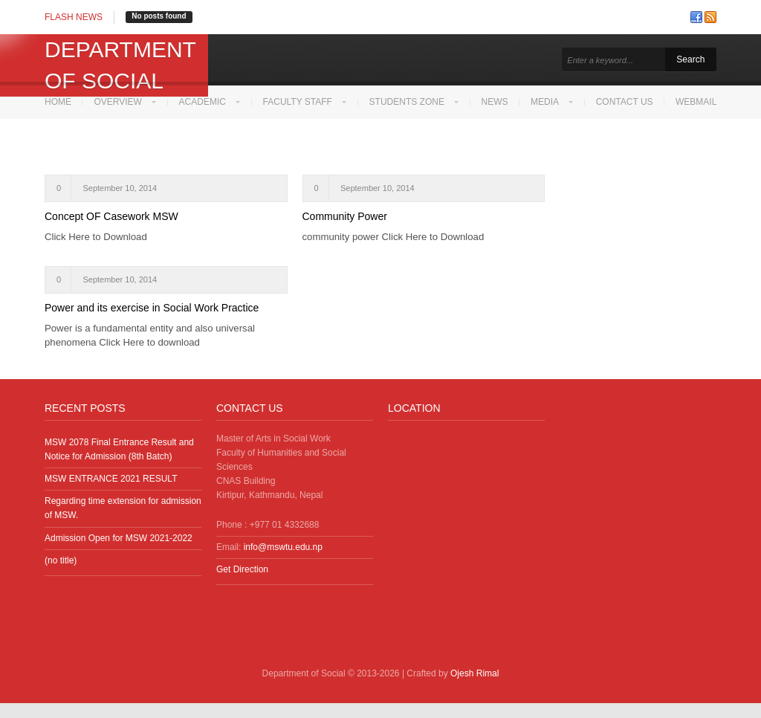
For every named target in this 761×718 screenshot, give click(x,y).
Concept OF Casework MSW (111, 231)
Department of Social (120, 65)
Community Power (344, 231)
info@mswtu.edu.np (283, 562)
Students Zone (409, 102)
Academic (203, 102)
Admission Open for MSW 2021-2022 (118, 553)
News (499, 102)
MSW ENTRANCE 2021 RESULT (111, 493)
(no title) (61, 575)
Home (58, 102)
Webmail (65, 135)
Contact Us (630, 102)
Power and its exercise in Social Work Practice (152, 323)
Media (550, 102)
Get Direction (242, 584)
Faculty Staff (299, 102)
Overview (118, 102)
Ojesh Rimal (474, 688)
